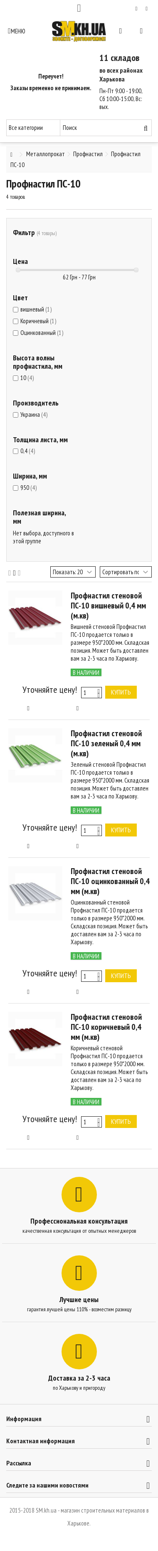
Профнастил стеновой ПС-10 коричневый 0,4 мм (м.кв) (106, 1026)
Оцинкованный (41, 333)
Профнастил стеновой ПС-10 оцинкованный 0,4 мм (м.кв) (110, 881)
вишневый (36, 309)
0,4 (27, 451)
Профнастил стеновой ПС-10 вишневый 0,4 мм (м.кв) (108, 605)
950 (28, 488)
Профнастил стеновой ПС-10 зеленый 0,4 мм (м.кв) (106, 743)
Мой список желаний (137, 9)
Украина (33, 414)
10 (27, 378)
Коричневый (38, 321)
